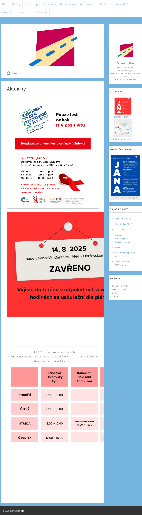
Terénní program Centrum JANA (40, 4)
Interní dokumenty (38, 12)
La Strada (119, 229)
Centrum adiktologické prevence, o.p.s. (122, 238)
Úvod (4, 4)
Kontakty (21, 12)
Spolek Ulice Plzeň (123, 224)
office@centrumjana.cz (125, 79)
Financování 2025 (119, 4)
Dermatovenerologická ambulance (77, 4)
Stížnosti (102, 4)
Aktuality (16, 4)
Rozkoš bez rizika (123, 218)
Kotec (117, 247)
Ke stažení (7, 12)
